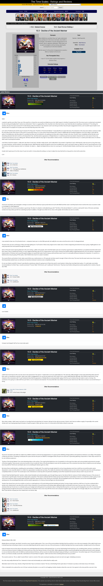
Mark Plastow (82, 42)
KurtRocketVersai (40, 357)
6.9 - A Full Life (14, 165)
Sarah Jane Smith (52, 76)
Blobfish (39, 102)
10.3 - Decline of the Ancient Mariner (42, 96)
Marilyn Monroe (61, 76)
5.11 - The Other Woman (16, 505)
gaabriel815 (39, 294)
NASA (52, 79)
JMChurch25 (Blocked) (42, 437)
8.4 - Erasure (13, 175)
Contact (62, 584)
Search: (42, 7)
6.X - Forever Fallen (15, 277)
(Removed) (39, 523)
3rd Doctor (43, 76)
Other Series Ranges (38, 4)
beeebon (38, 404)
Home (7, 23)
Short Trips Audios (23, 23)
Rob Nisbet (82, 44)
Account (46, 4)
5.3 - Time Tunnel (14, 500)
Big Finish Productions (32, 580)
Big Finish (78, 52)
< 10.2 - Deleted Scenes (37, 27)
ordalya (38, 326)
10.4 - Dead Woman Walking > (63, 27)
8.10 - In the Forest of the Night (18, 392)
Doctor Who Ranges (27, 4)
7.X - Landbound (14, 281)
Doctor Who (14, 23)
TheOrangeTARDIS (41, 224)
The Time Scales (39, 1)
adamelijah (39, 187)
